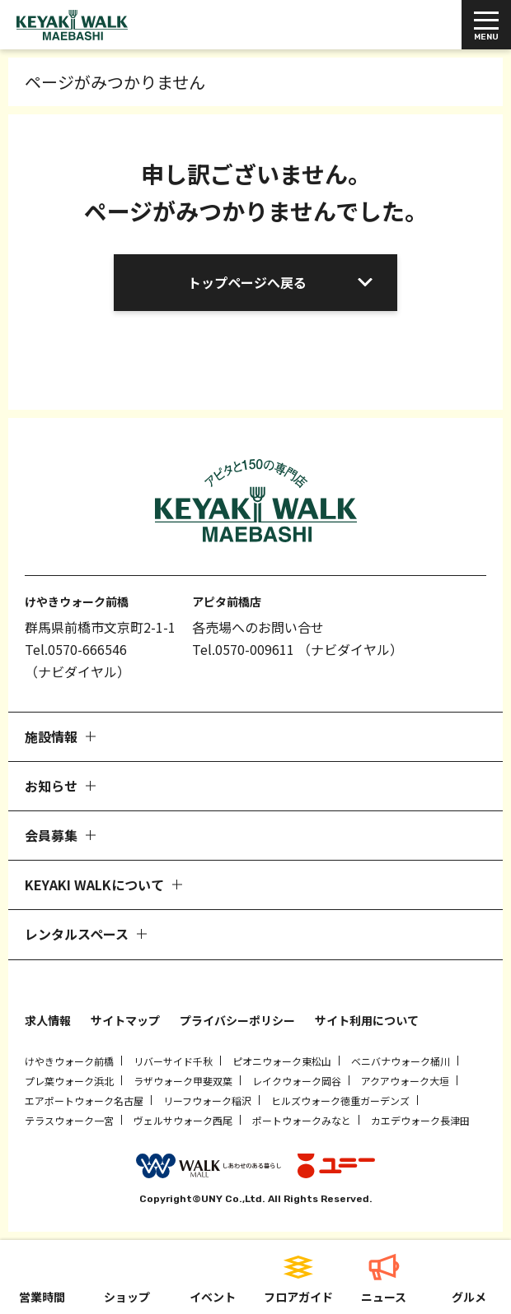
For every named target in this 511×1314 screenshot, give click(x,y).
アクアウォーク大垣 (405, 1081)
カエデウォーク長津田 (420, 1120)
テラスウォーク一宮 (69, 1120)
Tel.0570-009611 (243, 649)
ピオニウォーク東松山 (281, 1061)
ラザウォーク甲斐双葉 (183, 1081)
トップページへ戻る (247, 282)
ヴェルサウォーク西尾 (183, 1120)
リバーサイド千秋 (173, 1061)
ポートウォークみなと (301, 1120)
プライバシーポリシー (237, 1020)
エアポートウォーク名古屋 (84, 1100)
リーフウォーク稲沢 (207, 1100)
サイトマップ (125, 1020)
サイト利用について (367, 1020)
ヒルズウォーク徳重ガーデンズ (340, 1100)
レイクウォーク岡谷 (296, 1081)
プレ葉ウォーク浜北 (69, 1081)
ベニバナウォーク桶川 (400, 1061)
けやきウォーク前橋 (69, 1061)
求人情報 (48, 1020)
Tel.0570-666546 (76, 649)
